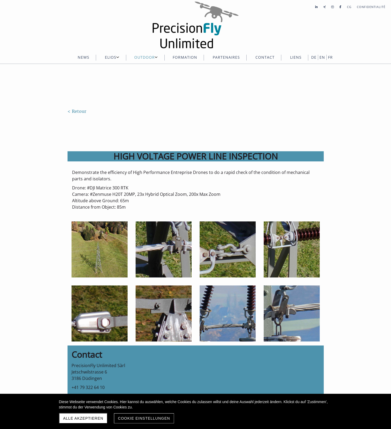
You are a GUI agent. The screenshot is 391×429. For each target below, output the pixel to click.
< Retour (77, 111)
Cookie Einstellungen (144, 418)
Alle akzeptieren (83, 418)
